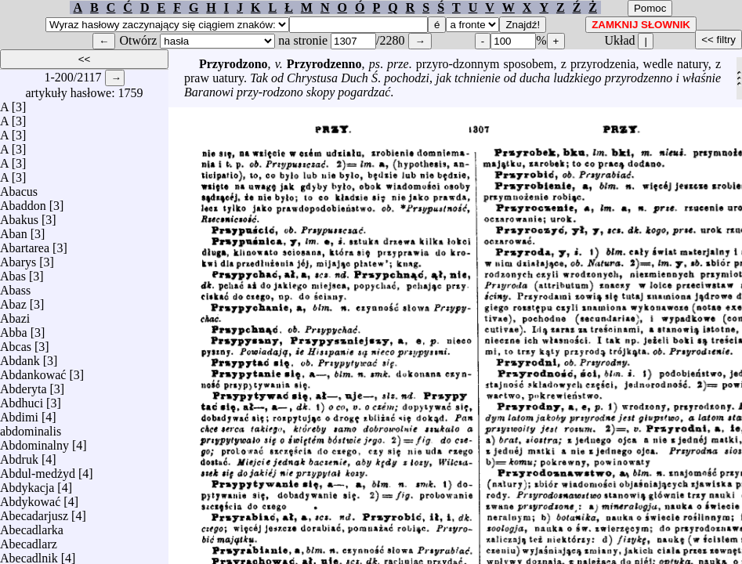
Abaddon (23, 201)
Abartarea (24, 244)
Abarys (18, 258)
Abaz (13, 300)
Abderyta (23, 385)
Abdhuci (21, 399)
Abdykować (30, 497)
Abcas (15, 342)
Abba (13, 328)
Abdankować (33, 371)
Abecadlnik (29, 554)
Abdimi (19, 413)
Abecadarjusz (34, 512)
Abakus (19, 215)
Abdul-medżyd (37, 469)
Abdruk (19, 455)
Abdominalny (34, 441)
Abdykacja (27, 483)
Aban (13, 230)
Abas (13, 272)
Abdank (20, 356)
